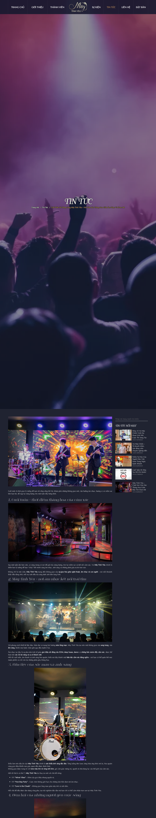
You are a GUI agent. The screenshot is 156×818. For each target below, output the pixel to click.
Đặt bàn (141, 7)
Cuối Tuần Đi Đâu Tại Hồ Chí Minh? (139, 471)
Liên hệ (126, 7)
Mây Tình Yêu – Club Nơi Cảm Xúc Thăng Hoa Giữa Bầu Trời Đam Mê (139, 486)
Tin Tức (45, 207)
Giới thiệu (37, 7)
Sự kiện (96, 7)
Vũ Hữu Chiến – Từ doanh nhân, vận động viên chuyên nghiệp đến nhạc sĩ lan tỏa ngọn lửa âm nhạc (139, 447)
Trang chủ (17, 7)
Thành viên (57, 7)
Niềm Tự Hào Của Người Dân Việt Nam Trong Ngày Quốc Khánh (139, 460)
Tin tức (111, 7)
